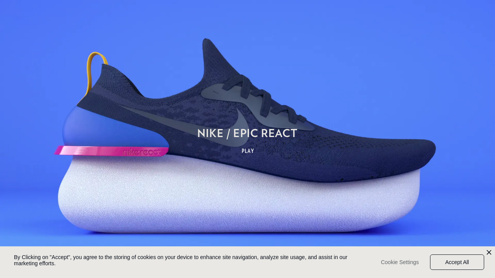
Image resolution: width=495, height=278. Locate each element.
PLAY (248, 151)
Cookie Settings (400, 262)
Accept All (457, 262)
